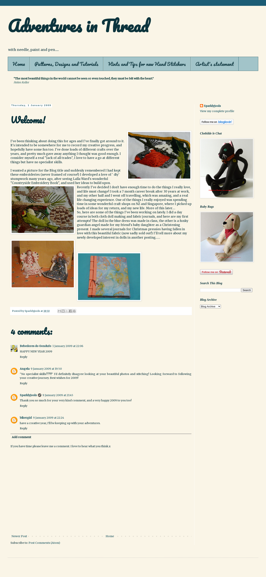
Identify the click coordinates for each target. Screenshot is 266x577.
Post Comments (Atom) (44, 543)
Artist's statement (215, 64)
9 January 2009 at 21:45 (58, 395)
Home (19, 64)
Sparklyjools (28, 395)
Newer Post (19, 536)
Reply (23, 357)
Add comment (21, 437)
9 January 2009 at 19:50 (46, 368)
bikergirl (26, 417)
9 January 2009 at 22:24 (48, 417)
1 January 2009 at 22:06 (67, 346)
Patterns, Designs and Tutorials (66, 64)
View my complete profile (217, 111)
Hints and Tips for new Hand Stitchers (147, 64)
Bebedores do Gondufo (35, 346)
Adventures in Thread (78, 25)
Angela (25, 368)
